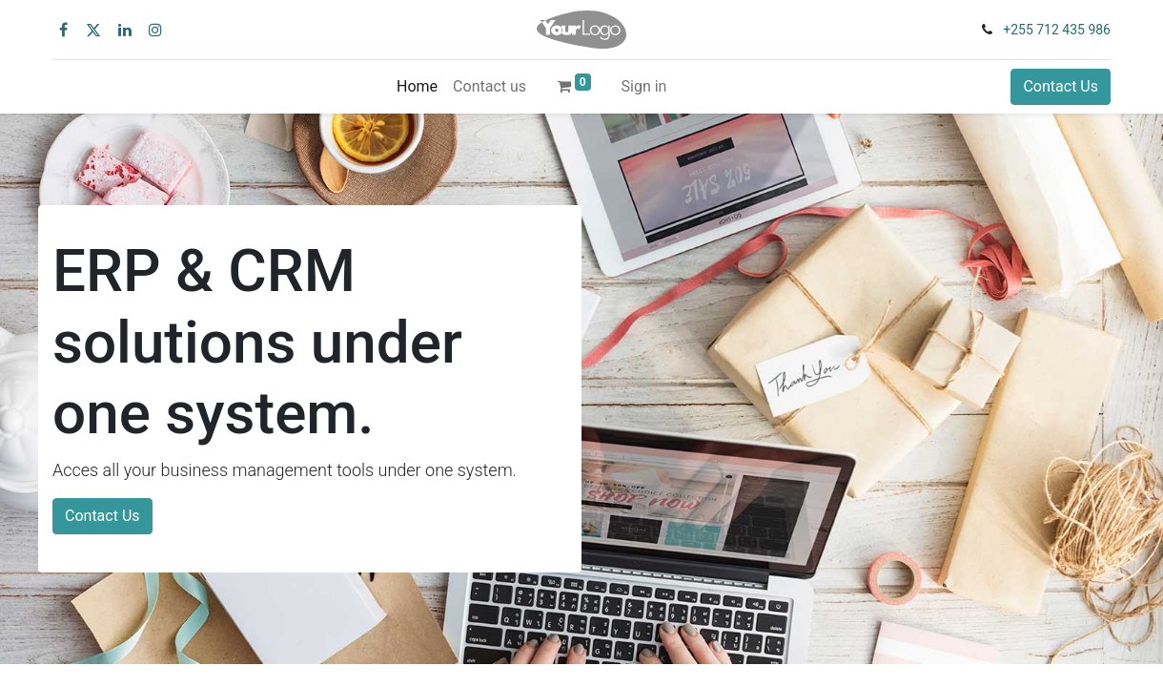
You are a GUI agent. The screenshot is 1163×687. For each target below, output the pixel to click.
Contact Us (1060, 86)
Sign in (644, 86)
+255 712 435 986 (1057, 29)
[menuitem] (417, 87)
